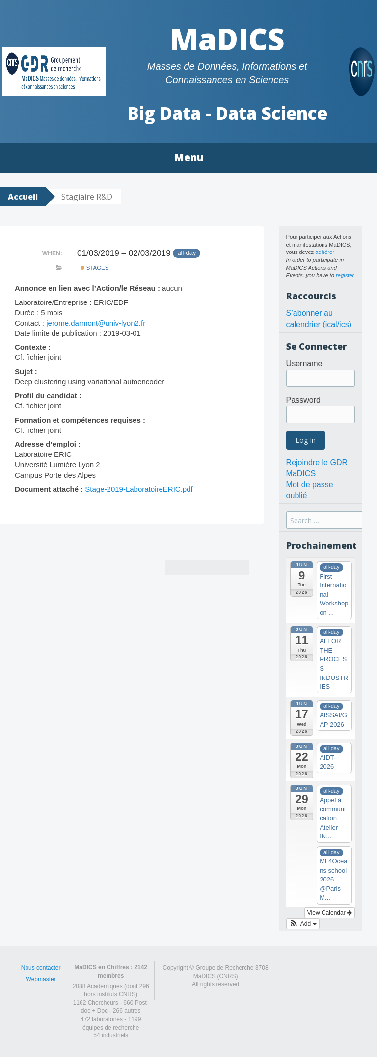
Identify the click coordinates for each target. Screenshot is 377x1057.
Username (304, 363)
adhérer (324, 252)
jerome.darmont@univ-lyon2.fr (95, 323)
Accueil (23, 196)
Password (303, 400)
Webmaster (41, 979)
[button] (303, 924)
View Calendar (329, 912)
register (345, 275)
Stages (95, 268)
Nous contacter (41, 967)
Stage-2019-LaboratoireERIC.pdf (138, 489)
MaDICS (227, 39)
